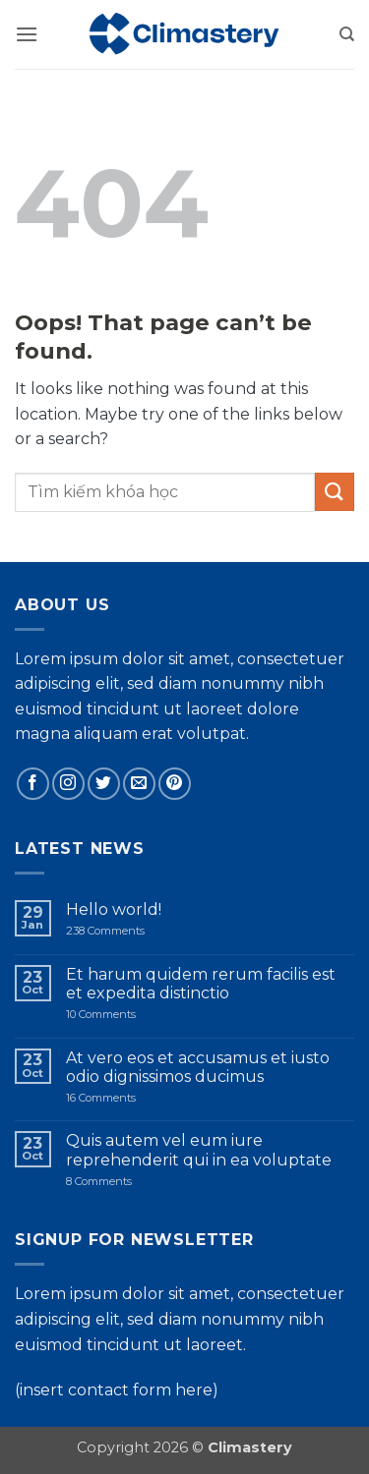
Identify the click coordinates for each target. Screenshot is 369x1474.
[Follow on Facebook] (33, 783)
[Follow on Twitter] (104, 783)
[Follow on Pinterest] (174, 783)
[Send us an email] (139, 783)
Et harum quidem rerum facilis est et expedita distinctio (201, 983)
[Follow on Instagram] (68, 783)
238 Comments (121, 931)
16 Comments (131, 1098)
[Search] (346, 34)
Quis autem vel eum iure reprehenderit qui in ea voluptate (199, 1149)
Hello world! (113, 909)
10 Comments (124, 1014)
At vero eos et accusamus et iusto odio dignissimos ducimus (198, 1067)
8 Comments (136, 1181)
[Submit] (334, 492)
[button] (26, 34)
